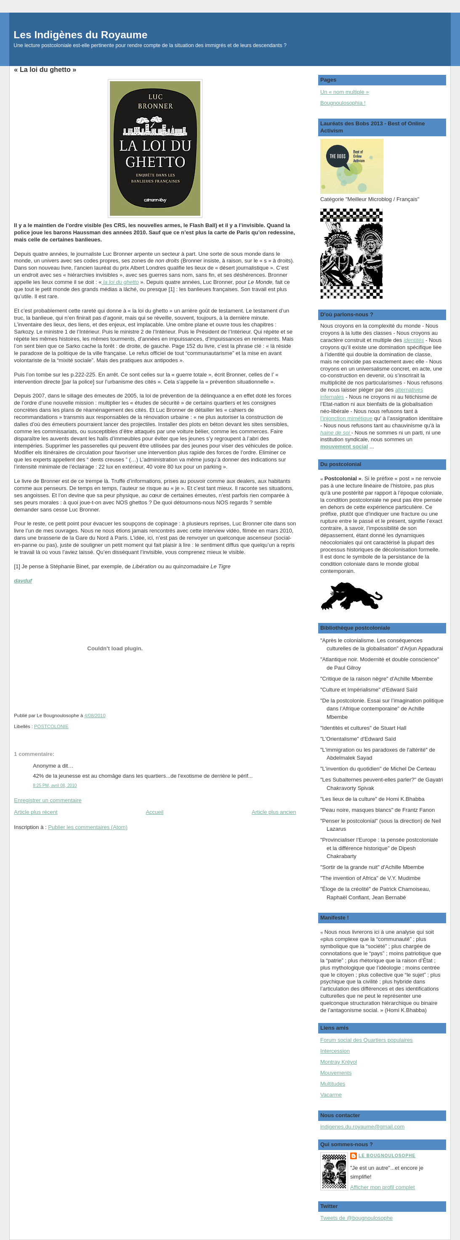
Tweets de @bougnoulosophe (356, 1218)
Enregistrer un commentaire (47, 800)
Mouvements (335, 1073)
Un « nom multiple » (344, 92)
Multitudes (332, 1084)
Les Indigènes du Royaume (80, 34)
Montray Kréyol (338, 1062)
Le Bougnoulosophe (387, 1155)
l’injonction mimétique (346, 418)
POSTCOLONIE (51, 726)
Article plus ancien (274, 812)
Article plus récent (35, 812)
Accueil (154, 812)
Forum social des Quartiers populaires (366, 1040)
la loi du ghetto (119, 282)
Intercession (335, 1051)
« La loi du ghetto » (45, 69)
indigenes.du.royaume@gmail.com (362, 1126)
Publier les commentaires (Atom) (88, 827)
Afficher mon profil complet (382, 1187)
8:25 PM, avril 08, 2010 (55, 785)
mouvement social (344, 446)
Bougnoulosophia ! (343, 103)
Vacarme (331, 1095)
